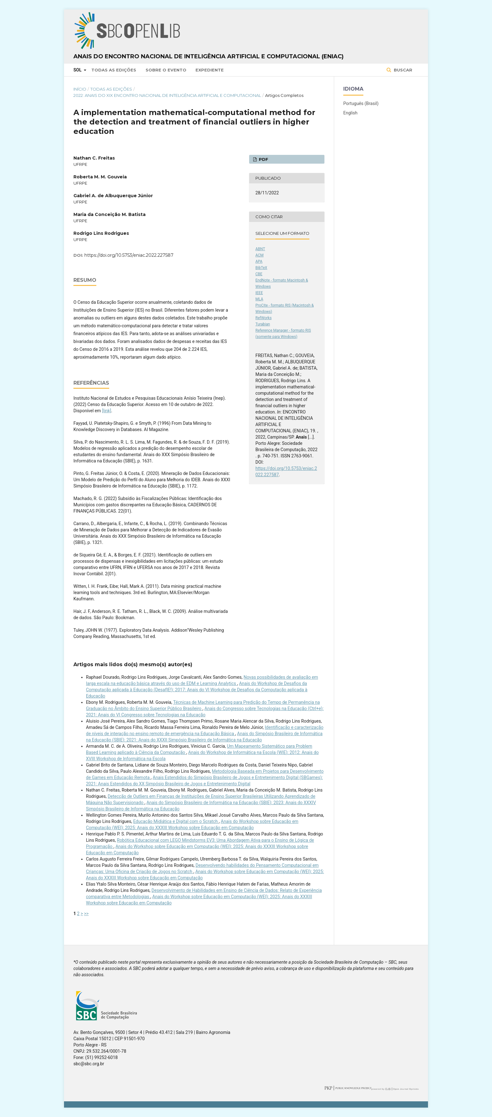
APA (258, 261)
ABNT (260, 249)
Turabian (262, 324)
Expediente (209, 69)
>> (86, 913)
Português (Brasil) (360, 103)
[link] (106, 410)
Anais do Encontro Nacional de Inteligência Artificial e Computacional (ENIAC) (208, 56)
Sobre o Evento (166, 69)
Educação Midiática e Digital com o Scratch (176, 821)
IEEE (259, 293)
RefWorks (263, 318)
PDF (263, 159)
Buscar (402, 69)
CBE (258, 274)
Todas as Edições (113, 69)
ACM (259, 255)
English (350, 112)
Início (79, 89)
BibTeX (261, 268)
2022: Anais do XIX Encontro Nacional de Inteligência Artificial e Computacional (167, 95)
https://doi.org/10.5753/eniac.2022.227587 (129, 255)
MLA (259, 299)
